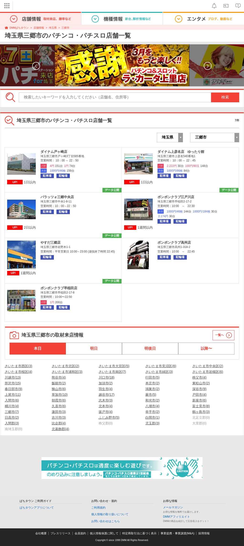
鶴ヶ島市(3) (201, 411)
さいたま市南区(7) (112, 371)
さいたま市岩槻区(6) (207, 371)
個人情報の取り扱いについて (109, 514)
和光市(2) (152, 400)
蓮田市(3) (59, 411)
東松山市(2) (201, 383)
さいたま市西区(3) (18, 366)
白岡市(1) (152, 417)
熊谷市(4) (59, 377)
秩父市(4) (199, 377)
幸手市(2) (152, 411)
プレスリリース (61, 533)
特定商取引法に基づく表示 (139, 533)
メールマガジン (173, 507)
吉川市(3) (59, 417)
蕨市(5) (150, 394)
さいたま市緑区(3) (159, 371)
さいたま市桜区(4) (18, 371)
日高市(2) (12, 417)
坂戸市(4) (106, 411)
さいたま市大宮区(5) (114, 366)
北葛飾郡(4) (60, 429)
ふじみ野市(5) (109, 417)
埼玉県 (53, 27)
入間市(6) (12, 400)
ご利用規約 (98, 507)
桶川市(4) (12, 406)
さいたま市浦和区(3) (67, 371)
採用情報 (204, 533)
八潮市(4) (152, 406)
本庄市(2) (152, 383)
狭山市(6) (59, 389)
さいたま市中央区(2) (207, 366)
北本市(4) (106, 406)
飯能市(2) (59, 383)
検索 (225, 97)
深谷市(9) (199, 389)
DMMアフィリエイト (176, 516)
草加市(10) (60, 394)
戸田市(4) (199, 394)
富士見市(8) (201, 406)
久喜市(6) (59, 406)
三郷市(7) (12, 411)
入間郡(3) (12, 423)
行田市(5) (152, 377)
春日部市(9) (13, 389)
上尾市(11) (13, 394)
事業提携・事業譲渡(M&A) (177, 533)
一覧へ (219, 335)
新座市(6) (199, 400)
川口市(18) (107, 377)
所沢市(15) (13, 383)
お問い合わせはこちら (105, 521)
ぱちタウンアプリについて (37, 507)
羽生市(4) (106, 389)
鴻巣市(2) (152, 389)
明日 (94, 348)
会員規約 (80, 533)
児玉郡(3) (152, 423)
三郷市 (65, 27)
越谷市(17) (107, 394)
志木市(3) (106, 400)
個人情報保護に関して (104, 533)
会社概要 (41, 533)
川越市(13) (13, 377)
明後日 (150, 348)
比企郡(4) (59, 423)
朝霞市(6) (59, 400)
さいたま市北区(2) (65, 366)
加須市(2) (106, 383)
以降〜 (206, 348)
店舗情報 (39, 27)
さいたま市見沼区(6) (160, 366)
